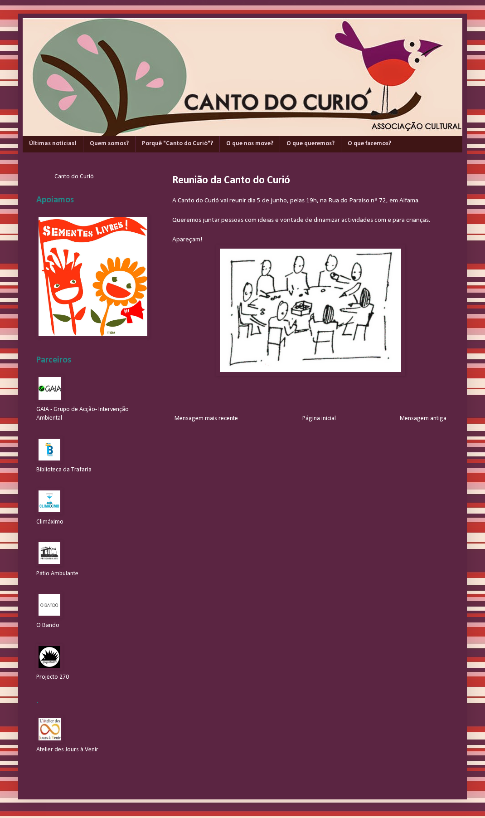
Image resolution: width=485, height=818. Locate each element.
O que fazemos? (369, 143)
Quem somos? (109, 143)
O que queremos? (310, 143)
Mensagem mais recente (206, 418)
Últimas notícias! (53, 143)
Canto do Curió (74, 176)
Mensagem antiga (423, 418)
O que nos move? (249, 143)
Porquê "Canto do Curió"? (177, 143)
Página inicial (319, 418)
